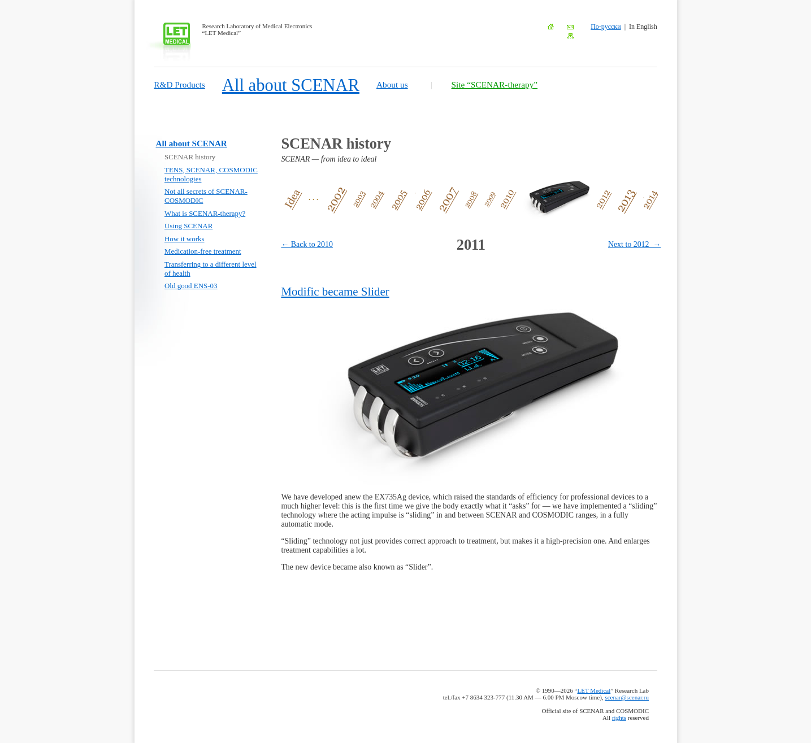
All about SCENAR (290, 85)
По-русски (606, 27)
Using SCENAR (188, 225)
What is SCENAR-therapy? (204, 213)
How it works (184, 238)
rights (619, 717)
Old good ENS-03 (191, 285)
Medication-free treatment (202, 251)
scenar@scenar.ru (627, 697)
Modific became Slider (335, 291)
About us (392, 84)
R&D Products (179, 84)
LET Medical (593, 690)
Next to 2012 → (634, 244)
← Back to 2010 (307, 244)
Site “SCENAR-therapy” (495, 84)
